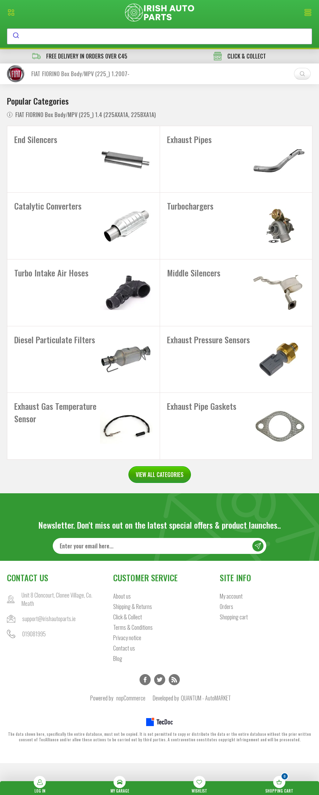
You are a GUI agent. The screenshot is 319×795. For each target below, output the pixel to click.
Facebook (145, 711)
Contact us (124, 680)
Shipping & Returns (132, 638)
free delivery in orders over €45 (79, 56)
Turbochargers (190, 212)
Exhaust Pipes (189, 139)
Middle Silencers (193, 285)
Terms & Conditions (133, 659)
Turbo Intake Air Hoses (51, 285)
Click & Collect (127, 649)
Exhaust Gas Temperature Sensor (46, 437)
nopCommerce (130, 730)
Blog (117, 690)
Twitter (159, 711)
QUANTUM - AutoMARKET (206, 730)
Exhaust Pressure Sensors (195, 364)
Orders (226, 638)
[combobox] (159, 36)
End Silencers (35, 139)
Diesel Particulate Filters (43, 364)
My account (231, 628)
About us (122, 628)
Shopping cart (234, 649)
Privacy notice (127, 669)
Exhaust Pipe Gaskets (201, 431)
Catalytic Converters (48, 212)
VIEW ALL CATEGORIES (160, 506)
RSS (174, 711)
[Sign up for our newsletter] (159, 578)
